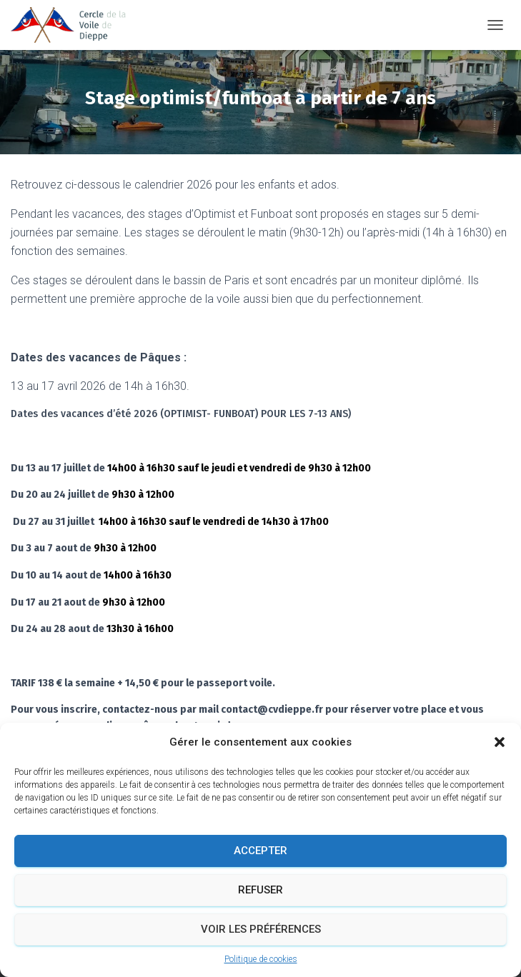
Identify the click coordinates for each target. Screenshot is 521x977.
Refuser (260, 889)
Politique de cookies (260, 959)
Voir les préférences (261, 929)
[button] (499, 742)
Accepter (260, 850)
